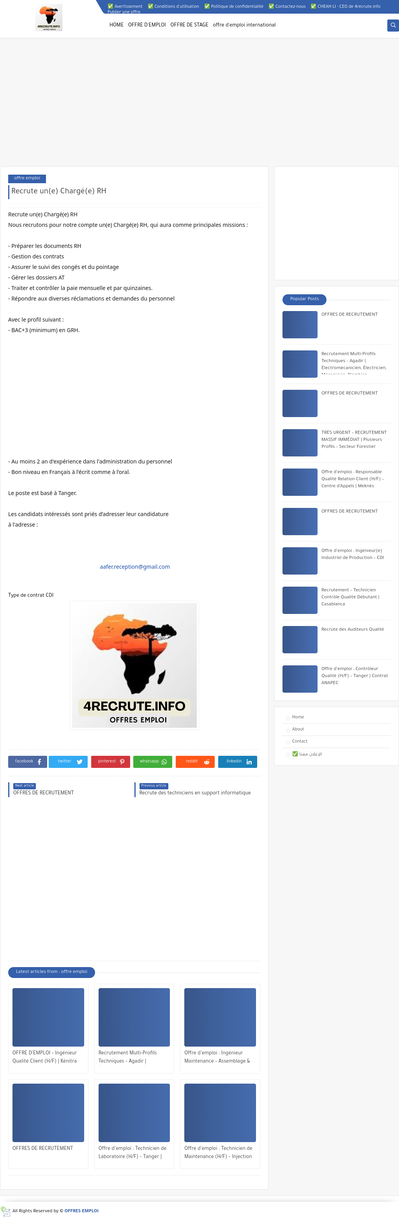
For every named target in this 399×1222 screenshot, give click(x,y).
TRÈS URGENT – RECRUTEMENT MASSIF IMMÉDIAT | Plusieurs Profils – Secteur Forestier (354, 440)
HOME (116, 25)
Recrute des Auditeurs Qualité (352, 630)
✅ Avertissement (125, 7)
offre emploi (27, 178)
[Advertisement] (199, 106)
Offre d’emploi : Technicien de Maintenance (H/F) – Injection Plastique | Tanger (218, 1154)
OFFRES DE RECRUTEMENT (42, 1149)
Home (298, 717)
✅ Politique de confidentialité (233, 7)
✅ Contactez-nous (286, 7)
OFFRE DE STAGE (189, 25)
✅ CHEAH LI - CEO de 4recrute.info (345, 7)
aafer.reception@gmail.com (135, 566)
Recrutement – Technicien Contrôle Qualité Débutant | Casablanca (350, 597)
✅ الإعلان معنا (307, 754)
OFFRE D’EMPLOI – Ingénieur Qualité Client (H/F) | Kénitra (44, 1058)
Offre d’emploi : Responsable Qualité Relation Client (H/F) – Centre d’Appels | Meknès (352, 479)
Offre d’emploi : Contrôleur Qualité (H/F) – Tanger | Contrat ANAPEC (354, 676)
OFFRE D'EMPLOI (147, 25)
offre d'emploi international (244, 25)
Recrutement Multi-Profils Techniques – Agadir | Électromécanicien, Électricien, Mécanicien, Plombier (134, 1058)
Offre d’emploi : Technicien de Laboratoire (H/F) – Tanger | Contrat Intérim (132, 1154)
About (298, 729)
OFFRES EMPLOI (82, 1211)
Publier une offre (124, 12)
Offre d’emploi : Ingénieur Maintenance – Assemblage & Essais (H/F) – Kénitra (217, 1058)
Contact (299, 741)
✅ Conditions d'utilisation (173, 7)
